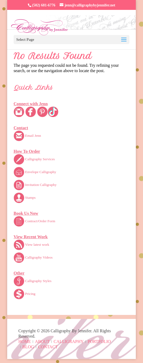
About (42, 341)
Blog (28, 347)
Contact (48, 347)
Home (24, 341)
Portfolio (99, 341)
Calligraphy (69, 341)
